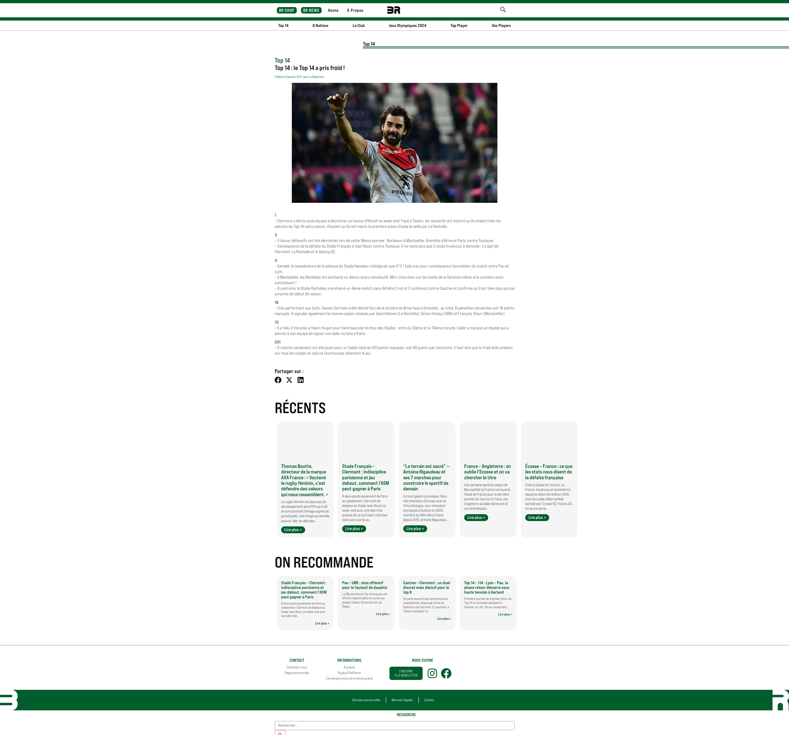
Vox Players (501, 25)
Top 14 (283, 25)
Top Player (459, 25)
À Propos (355, 10)
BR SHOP (287, 10)
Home (333, 10)
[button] (278, 380)
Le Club (359, 25)
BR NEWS (311, 10)
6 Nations (320, 25)
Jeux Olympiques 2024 (407, 25)
